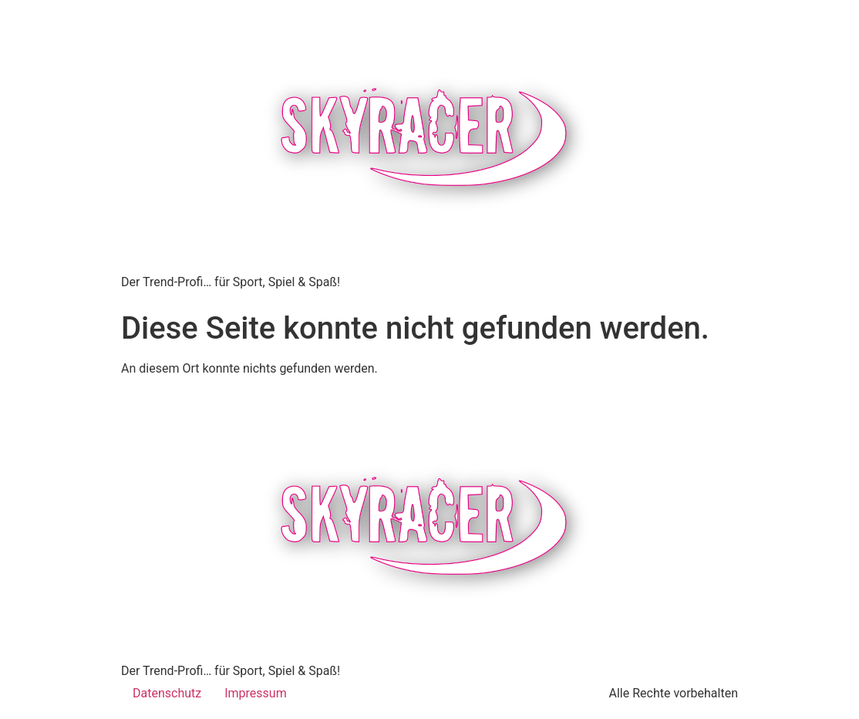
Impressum (255, 693)
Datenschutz (167, 693)
